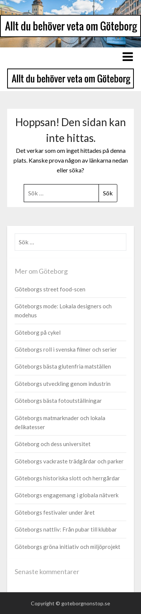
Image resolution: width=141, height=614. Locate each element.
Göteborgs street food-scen (50, 289)
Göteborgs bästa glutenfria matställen (63, 366)
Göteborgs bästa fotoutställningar (58, 400)
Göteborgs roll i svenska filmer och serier (66, 349)
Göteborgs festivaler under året (55, 512)
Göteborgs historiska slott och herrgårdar (67, 478)
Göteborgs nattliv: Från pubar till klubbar (66, 529)
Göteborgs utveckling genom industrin (63, 383)
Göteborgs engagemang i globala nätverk (66, 495)
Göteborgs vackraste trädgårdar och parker (69, 461)
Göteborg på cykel (38, 332)
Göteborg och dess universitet (53, 443)
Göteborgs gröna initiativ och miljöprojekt (67, 546)
